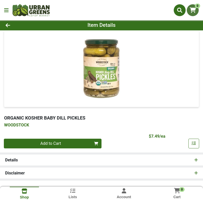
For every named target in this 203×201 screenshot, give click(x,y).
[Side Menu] (6, 10)
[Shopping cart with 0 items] (193, 10)
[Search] (179, 10)
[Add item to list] (193, 143)
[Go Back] (28, 25)
